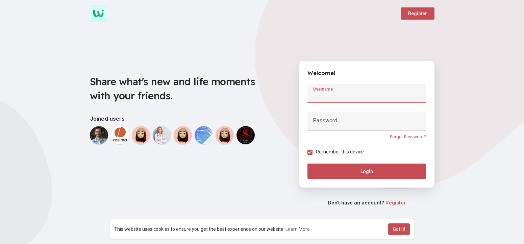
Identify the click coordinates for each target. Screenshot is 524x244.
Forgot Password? (408, 136)
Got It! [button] (399, 229)
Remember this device (340, 152)
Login (366, 171)
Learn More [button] (297, 229)
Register (417, 13)
